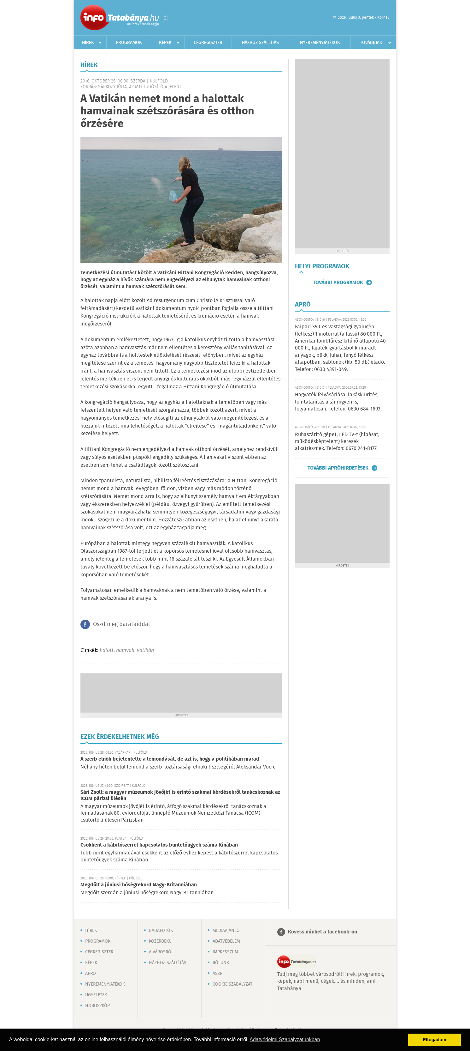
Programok (129, 42)
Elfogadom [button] (434, 1039)
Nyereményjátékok (320, 42)
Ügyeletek (96, 995)
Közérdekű (160, 941)
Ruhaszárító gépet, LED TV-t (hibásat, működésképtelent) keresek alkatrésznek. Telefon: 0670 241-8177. (337, 442)
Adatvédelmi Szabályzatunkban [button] (285, 1039)
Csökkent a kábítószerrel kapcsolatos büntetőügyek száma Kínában (159, 845)
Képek (165, 42)
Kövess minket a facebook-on (322, 932)
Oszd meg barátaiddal (121, 624)
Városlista (165, 18)
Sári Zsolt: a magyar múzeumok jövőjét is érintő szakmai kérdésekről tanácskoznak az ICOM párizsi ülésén (180, 795)
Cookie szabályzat (232, 984)
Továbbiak (371, 42)
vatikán (145, 650)
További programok (338, 282)
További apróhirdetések (338, 468)
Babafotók (161, 930)
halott (107, 650)
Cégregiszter (208, 42)
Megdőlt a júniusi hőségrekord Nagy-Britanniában (138, 885)
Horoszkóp (97, 1005)
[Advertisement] (181, 692)
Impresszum (225, 952)
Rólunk (221, 962)
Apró (90, 973)
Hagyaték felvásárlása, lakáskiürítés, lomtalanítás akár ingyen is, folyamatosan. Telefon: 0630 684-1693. (338, 402)
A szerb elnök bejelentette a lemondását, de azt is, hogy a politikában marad (169, 759)
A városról (161, 952)
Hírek (88, 42)
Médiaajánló (226, 930)
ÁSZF (217, 973)
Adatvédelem (226, 941)
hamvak (125, 650)
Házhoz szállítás (260, 42)
